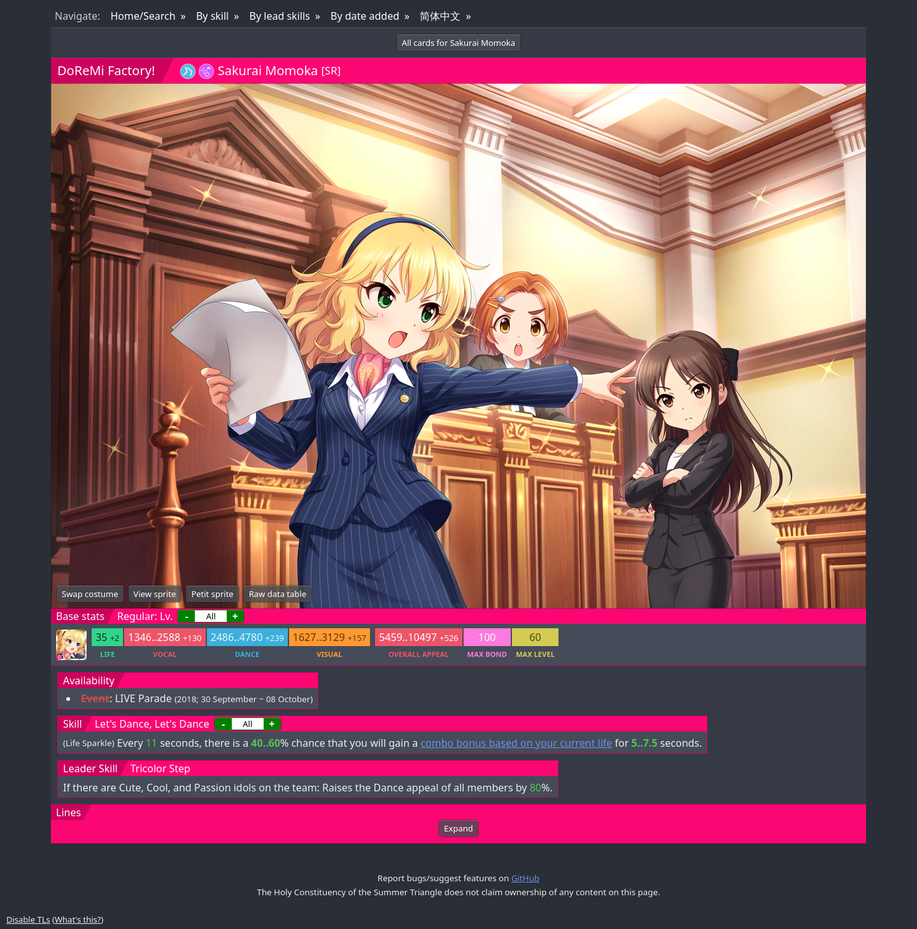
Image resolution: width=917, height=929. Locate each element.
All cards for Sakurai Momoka (458, 42)
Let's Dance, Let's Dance (152, 724)
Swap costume (90, 594)
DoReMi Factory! (106, 70)
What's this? (78, 919)
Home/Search (142, 16)
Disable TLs (28, 919)
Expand (458, 828)
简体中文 (440, 16)
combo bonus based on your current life (516, 743)
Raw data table (277, 594)
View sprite (155, 594)
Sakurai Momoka (268, 70)
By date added (365, 16)
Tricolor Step (160, 768)
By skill (212, 16)
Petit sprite (212, 594)
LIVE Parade (143, 698)
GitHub (525, 878)
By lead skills (280, 16)
